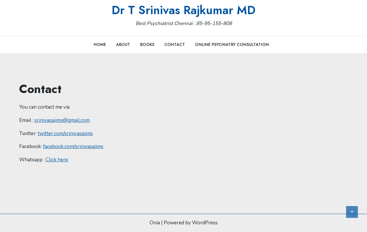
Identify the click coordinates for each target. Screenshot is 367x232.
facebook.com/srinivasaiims (73, 146)
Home (100, 44)
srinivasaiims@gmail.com (62, 120)
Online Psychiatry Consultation (232, 44)
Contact (174, 44)
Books (147, 44)
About (123, 44)
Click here (57, 159)
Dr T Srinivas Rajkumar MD (183, 10)
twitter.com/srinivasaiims (65, 133)
